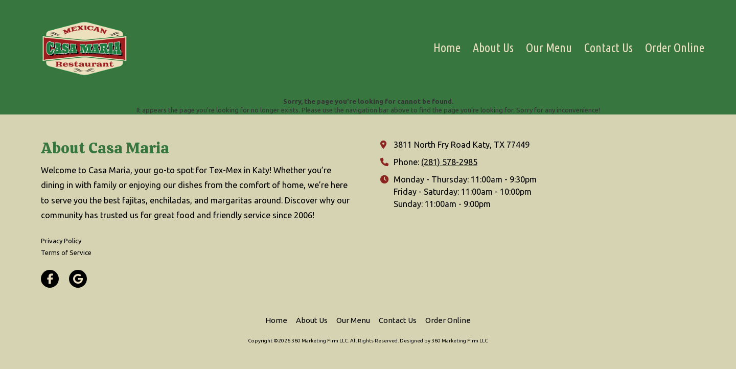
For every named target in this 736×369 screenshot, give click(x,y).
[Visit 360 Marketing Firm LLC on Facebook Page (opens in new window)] (50, 279)
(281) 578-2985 (449, 162)
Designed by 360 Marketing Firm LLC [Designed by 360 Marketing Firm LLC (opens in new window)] (444, 340)
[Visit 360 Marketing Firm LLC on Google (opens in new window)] (78, 279)
